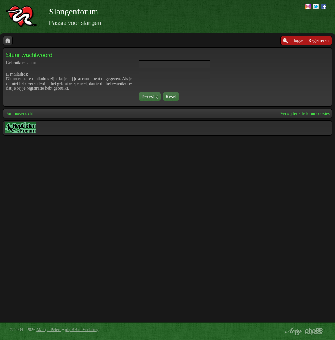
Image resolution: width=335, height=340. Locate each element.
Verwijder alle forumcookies (305, 113)
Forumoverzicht (19, 113)
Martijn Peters (48, 329)
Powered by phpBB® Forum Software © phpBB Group (314, 331)
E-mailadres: (17, 74)
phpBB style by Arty (292, 331)
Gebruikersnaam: (21, 62)
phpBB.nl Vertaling (82, 329)
